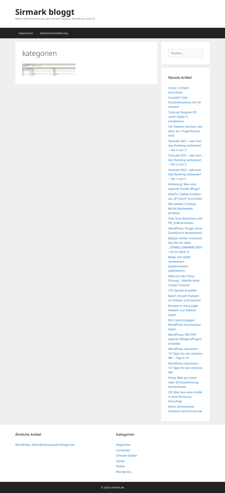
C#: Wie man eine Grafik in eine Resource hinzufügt (185, 396)
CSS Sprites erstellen (182, 290)
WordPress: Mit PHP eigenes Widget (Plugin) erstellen (185, 339)
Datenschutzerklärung (54, 33)
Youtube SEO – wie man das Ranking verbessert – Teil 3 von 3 (184, 145)
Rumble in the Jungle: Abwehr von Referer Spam (183, 310)
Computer (123, 450)
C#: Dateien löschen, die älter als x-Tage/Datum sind (185, 131)
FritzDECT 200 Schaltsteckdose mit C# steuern (184, 102)
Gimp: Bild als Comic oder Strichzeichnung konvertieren (183, 382)
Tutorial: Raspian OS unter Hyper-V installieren (182, 116)
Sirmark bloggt (44, 11)
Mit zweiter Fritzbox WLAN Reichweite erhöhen (182, 208)
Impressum (26, 33)
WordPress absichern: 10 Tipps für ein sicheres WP (185, 367)
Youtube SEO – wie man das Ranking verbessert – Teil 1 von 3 (184, 174)
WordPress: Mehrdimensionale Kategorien (45, 445)
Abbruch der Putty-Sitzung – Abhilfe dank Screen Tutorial (184, 280)
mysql (120, 461)
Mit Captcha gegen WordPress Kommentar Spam (184, 324)
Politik (120, 466)
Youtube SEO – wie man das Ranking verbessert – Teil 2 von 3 (184, 159)
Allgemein (123, 445)
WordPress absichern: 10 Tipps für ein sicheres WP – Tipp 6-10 (185, 353)
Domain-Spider (126, 455)
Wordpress (123, 472)
